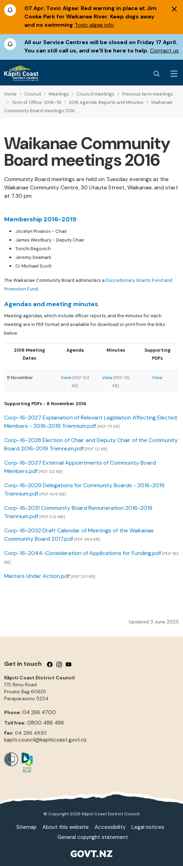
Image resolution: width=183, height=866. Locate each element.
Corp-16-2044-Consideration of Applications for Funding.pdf (82, 553)
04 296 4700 (39, 712)
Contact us (164, 50)
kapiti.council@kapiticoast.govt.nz (45, 739)
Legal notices (148, 827)
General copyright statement (92, 837)
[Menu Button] (173, 73)
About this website (65, 827)
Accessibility (110, 827)
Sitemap (26, 827)
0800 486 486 (45, 722)
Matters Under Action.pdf (37, 576)
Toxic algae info (94, 24)
